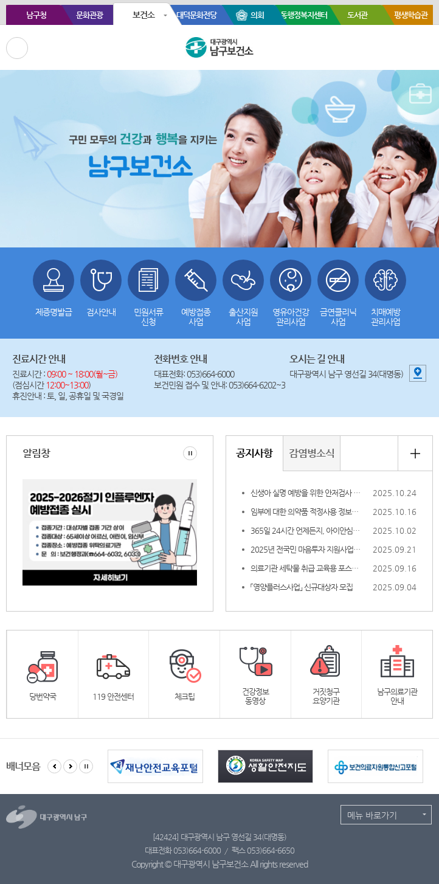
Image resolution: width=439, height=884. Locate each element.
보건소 (143, 14)
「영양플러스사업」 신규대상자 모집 (301, 587)
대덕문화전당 (196, 14)
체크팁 (185, 696)
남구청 (36, 14)
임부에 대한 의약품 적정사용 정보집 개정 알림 (305, 511)
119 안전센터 (113, 696)
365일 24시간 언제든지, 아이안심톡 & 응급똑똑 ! (305, 530)
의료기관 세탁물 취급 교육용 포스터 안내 (305, 568)
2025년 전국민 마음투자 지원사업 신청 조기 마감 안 (305, 549)
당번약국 (42, 696)
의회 (257, 14)
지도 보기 (417, 373)
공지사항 (254, 453)
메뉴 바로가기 (372, 815)
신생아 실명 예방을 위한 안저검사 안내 (305, 492)
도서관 (357, 14)
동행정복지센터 (303, 14)
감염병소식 (311, 453)
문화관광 (89, 14)
